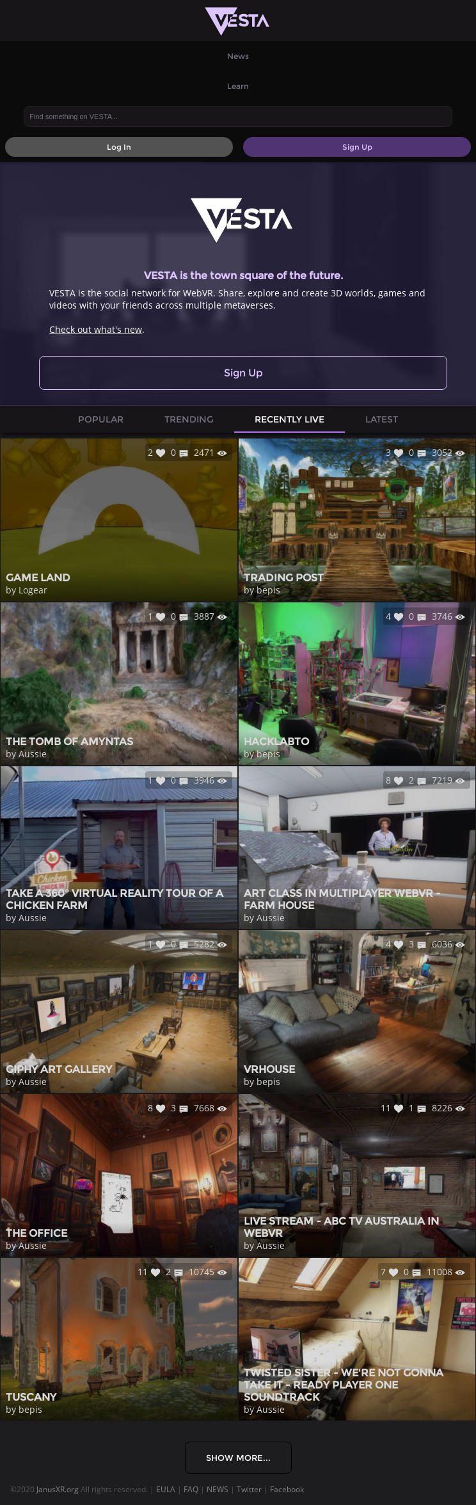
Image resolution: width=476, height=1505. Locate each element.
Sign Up (243, 373)
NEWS (217, 1489)
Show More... (238, 1458)
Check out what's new (95, 329)
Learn (238, 86)
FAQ (191, 1489)
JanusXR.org (57, 1489)
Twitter (249, 1489)
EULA (165, 1489)
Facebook (287, 1489)
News (238, 56)
